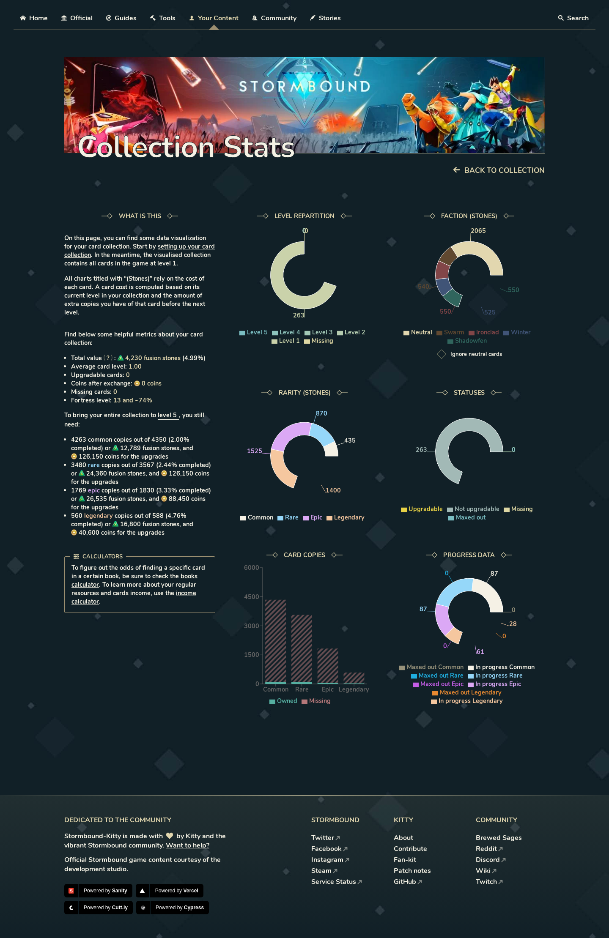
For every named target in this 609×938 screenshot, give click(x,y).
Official (77, 18)
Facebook (329, 848)
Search (573, 18)
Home (34, 18)
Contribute (410, 848)
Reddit (489, 848)
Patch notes (412, 870)
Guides (121, 18)
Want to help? (187, 845)
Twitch (489, 881)
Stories (325, 18)
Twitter (325, 837)
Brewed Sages (499, 837)
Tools (163, 18)
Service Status (336, 881)
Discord (491, 859)
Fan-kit (405, 859)
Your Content (214, 18)
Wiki (486, 870)
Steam (324, 870)
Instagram (330, 859)
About (403, 837)
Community (274, 18)
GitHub (408, 881)
